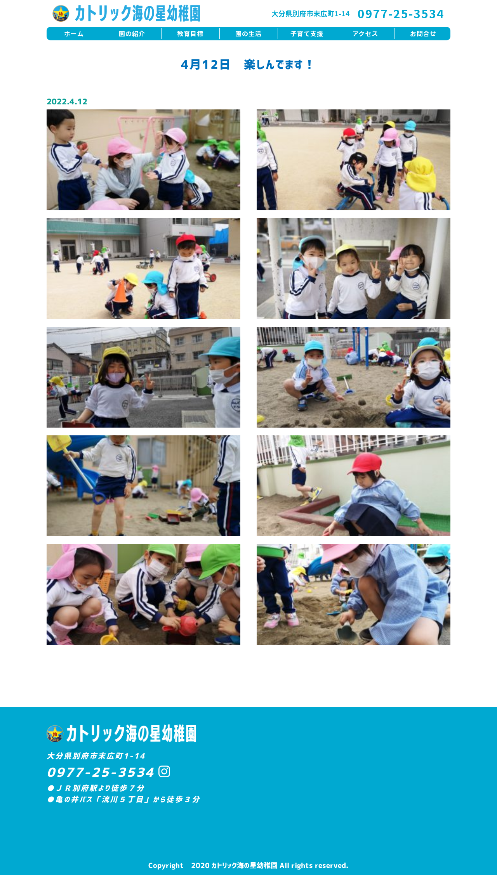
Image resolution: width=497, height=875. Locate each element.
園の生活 (248, 33)
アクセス (365, 33)
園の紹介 (132, 33)
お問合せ (423, 33)
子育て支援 (306, 33)
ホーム (74, 33)
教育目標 (190, 33)
